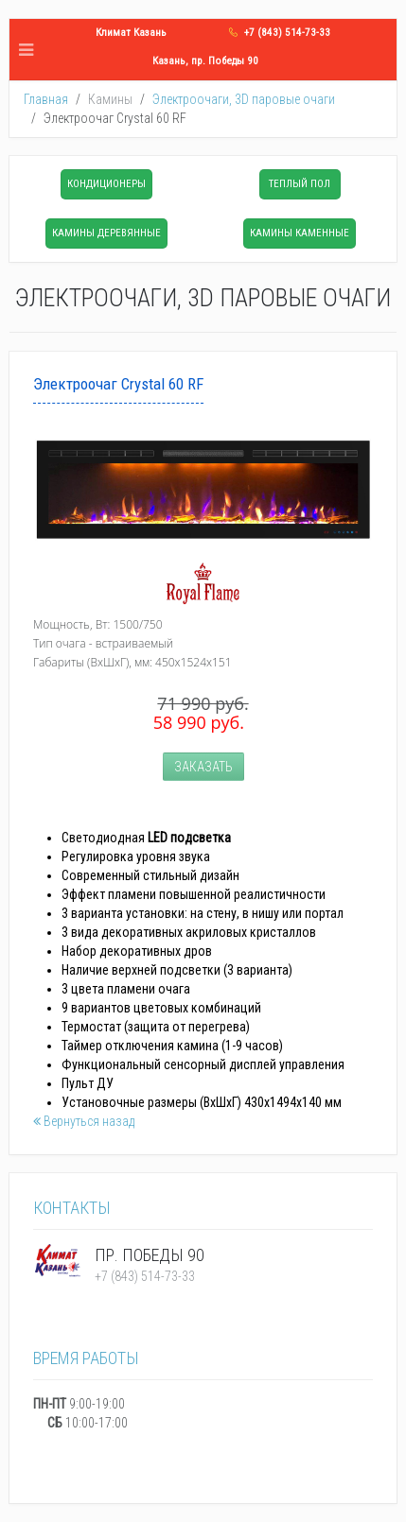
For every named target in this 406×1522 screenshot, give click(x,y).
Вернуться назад (83, 1121)
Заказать (203, 766)
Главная (46, 99)
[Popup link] (203, 489)
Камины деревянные (106, 233)
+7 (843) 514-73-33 (287, 32)
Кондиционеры (106, 184)
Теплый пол (299, 184)
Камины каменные (299, 233)
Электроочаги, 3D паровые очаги (243, 99)
